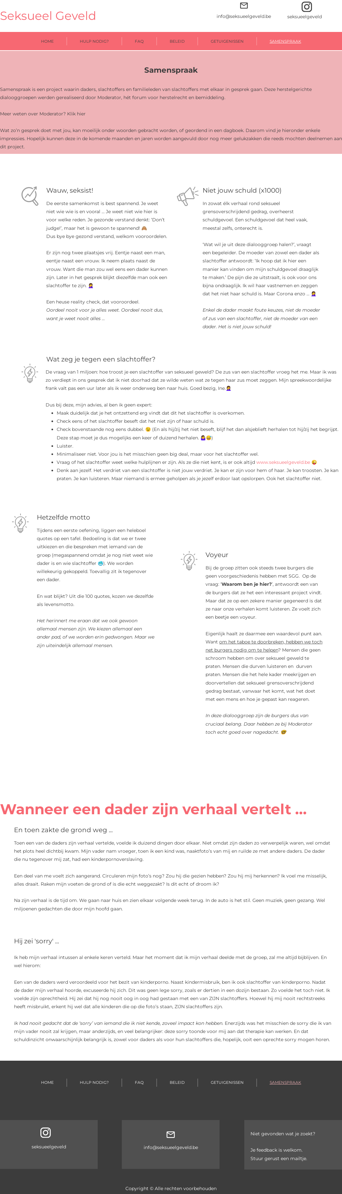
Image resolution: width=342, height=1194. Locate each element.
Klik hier (76, 114)
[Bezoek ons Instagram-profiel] (307, 7)
